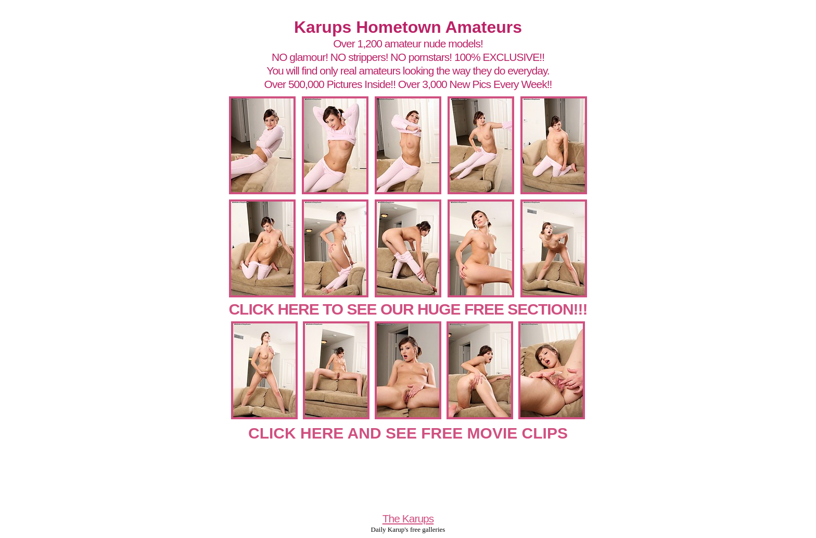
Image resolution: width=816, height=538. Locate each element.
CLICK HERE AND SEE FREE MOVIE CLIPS (408, 433)
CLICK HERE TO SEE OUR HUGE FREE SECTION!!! (407, 309)
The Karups (408, 518)
